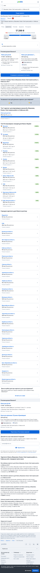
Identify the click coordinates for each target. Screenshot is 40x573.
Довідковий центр (5, 558)
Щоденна (21, 26)
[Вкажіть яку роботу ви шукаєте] (20, 5)
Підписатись (20, 447)
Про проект (3, 556)
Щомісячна (8, 26)
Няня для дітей (6, 54)
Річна (2, 26)
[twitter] (30, 544)
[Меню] (2, 2)
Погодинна (28, 26)
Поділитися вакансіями (19, 556)
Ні (30, 103)
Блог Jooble (16, 558)
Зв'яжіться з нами (20, 395)
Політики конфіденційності (22, 452)
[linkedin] (33, 544)
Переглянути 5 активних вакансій (20, 432)
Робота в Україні (30, 556)
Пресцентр (3, 562)
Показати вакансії (5, 118)
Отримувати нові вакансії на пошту (20, 75)
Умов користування (32, 452)
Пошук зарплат (20, 13)
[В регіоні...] (20, 9)
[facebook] (26, 544)
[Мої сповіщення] (38, 2)
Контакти (3, 560)
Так (10, 103)
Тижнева (15, 26)
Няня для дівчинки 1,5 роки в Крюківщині (28, 55)
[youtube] (37, 544)
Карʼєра (2, 564)
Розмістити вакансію (18, 554)
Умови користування (31, 558)
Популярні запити (30, 554)
